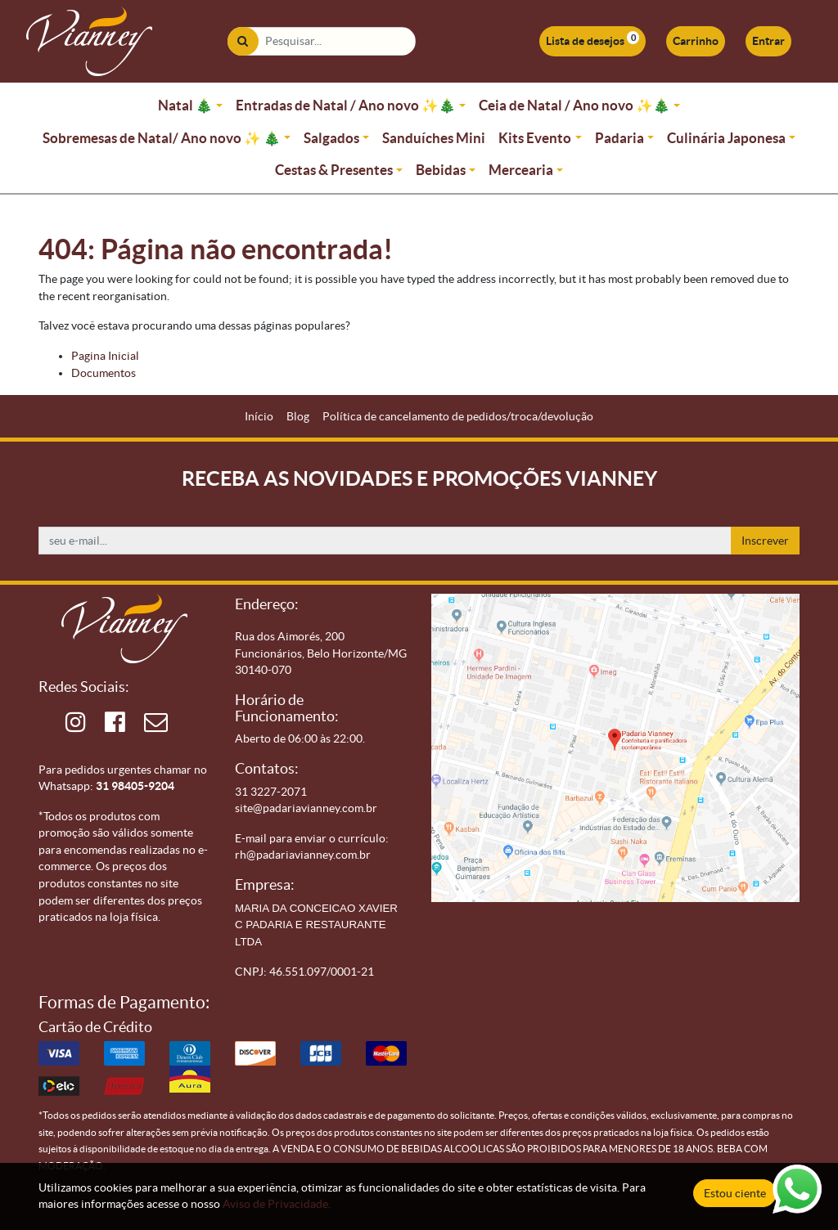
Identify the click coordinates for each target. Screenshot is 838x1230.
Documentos (103, 372)
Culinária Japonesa (726, 138)
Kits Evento (534, 138)
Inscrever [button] (765, 540)
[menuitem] (259, 417)
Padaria (619, 138)
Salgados (331, 138)
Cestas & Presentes (334, 169)
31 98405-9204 (135, 785)
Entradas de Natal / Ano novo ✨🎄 (346, 105)
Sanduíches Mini (433, 138)
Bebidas (441, 169)
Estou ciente (735, 1193)
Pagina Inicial (105, 355)
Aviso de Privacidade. (277, 1203)
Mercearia (521, 169)
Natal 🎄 (185, 105)
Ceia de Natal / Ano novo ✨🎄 (574, 105)
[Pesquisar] (243, 41)
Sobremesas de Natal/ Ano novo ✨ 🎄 (162, 138)
